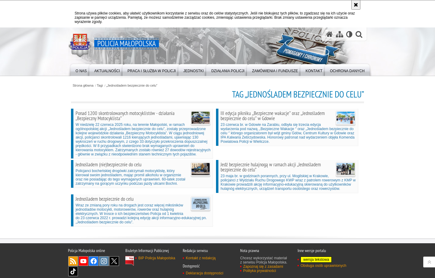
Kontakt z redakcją (201, 258)
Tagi (100, 85)
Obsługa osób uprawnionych (323, 266)
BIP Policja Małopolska (156, 258)
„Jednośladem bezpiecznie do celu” (131, 85)
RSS (73, 261)
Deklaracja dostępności (204, 273)
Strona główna (82, 85)
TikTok (73, 271)
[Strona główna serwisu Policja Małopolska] (329, 34)
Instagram (104, 261)
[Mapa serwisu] (339, 34)
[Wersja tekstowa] (349, 34)
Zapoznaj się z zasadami (263, 266)
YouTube (83, 261)
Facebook (93, 261)
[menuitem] (81, 69)
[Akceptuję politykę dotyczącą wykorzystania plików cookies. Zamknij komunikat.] (355, 5)
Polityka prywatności (259, 271)
